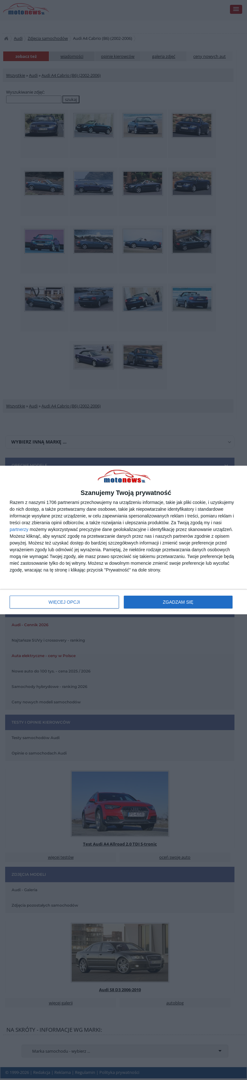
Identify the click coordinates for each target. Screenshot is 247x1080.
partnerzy (19, 529)
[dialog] (123, 540)
